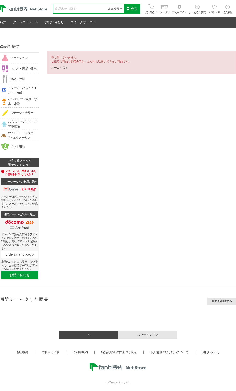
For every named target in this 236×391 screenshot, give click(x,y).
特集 (3, 22)
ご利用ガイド (50, 352)
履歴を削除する (221, 301)
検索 (132, 9)
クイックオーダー (83, 22)
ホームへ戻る (59, 67)
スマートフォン (147, 334)
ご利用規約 (80, 352)
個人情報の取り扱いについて (169, 352)
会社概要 (22, 352)
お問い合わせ (54, 22)
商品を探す (10, 46)
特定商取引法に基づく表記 (119, 352)
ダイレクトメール (25, 22)
